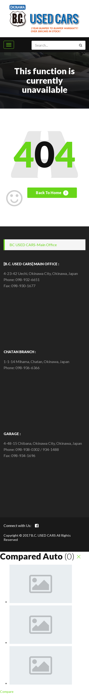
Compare (7, 692)
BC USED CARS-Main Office (33, 244)
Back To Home (52, 193)
